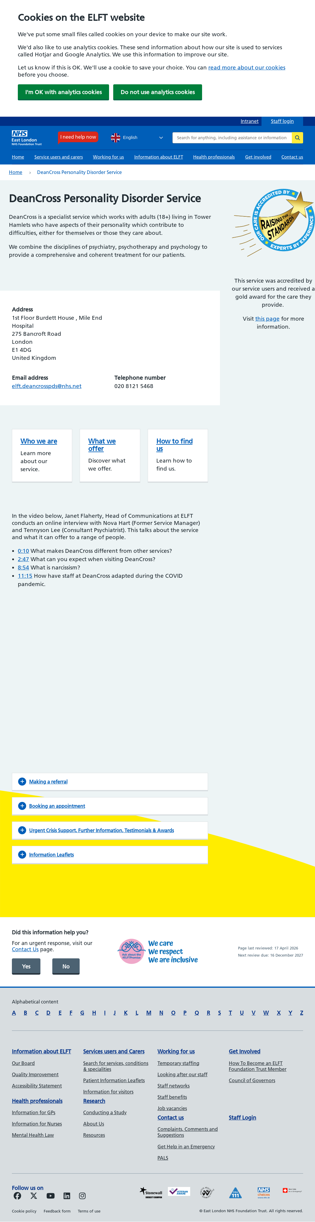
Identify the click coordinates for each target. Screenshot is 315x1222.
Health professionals (214, 157)
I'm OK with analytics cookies (63, 92)
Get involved (258, 157)
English (124, 138)
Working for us (108, 157)
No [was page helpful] (66, 966)
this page (267, 318)
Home (18, 157)
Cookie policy (24, 1211)
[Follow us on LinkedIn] (67, 1197)
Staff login (282, 121)
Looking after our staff (182, 1074)
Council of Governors (252, 1080)
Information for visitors (108, 1092)
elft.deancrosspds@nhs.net (46, 386)
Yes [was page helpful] (26, 966)
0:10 (23, 550)
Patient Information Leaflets (114, 1080)
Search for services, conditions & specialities (115, 1066)
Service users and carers (58, 157)
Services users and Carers (113, 1051)
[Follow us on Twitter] (33, 1197)
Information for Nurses (37, 1124)
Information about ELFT (158, 157)
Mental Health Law (33, 1135)
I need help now (78, 137)
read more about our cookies (246, 67)
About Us (93, 1124)
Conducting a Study (105, 1112)
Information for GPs (33, 1112)
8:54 (23, 567)
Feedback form (57, 1211)
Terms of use (89, 1211)
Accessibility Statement (37, 1086)
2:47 (23, 559)
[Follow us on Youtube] (50, 1197)
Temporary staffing (178, 1063)
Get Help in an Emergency (186, 1147)
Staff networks (174, 1086)
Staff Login (242, 1117)
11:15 (25, 575)
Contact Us (25, 949)
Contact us (292, 157)
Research (94, 1101)
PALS (163, 1158)
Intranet (250, 121)
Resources (94, 1135)
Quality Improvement (35, 1074)
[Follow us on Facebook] (17, 1197)
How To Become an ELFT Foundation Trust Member (257, 1066)
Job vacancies (172, 1108)
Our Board (23, 1063)
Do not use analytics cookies (158, 92)
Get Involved (244, 1051)
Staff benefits (172, 1097)
